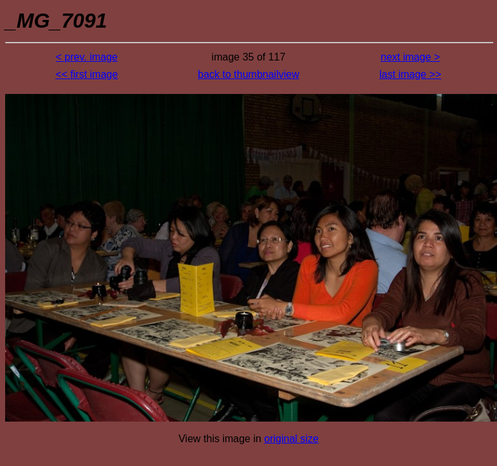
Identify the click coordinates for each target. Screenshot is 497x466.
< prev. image (87, 56)
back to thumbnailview (248, 74)
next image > (410, 56)
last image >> (410, 74)
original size (291, 438)
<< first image (86, 74)
